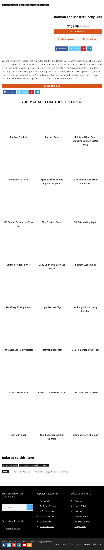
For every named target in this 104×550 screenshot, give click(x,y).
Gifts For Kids (43, 5)
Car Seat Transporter (19, 392)
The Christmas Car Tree (85, 392)
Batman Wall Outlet (85, 265)
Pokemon (78, 501)
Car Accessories (26, 472)
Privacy (78, 544)
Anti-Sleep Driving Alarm (18, 307)
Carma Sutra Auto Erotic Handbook (85, 182)
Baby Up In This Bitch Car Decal (52, 267)
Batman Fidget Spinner (18, 265)
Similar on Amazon (66, 39)
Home (57, 544)
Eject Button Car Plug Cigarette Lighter (52, 182)
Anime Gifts (45, 501)
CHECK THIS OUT (86, 32)
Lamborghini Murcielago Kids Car (85, 309)
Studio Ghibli (80, 506)
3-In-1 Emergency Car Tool (85, 350)
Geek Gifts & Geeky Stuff (28, 5)
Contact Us (86, 544)
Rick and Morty (81, 516)
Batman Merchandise (10, 5)
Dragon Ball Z (80, 526)
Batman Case (52, 137)
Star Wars (78, 511)
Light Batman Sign (52, 307)
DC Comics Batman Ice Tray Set (18, 224)
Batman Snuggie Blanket (85, 435)
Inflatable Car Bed (18, 180)
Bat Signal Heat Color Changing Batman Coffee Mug (85, 141)
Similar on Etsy (89, 39)
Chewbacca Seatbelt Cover (52, 392)
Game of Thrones (82, 521)
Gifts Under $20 (47, 526)
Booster (13, 472)
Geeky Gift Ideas (13, 528)
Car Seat (38, 472)
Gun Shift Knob (18, 435)
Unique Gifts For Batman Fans (57, 472)
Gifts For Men (46, 521)
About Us (97, 544)
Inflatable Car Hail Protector (18, 350)
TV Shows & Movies (48, 506)
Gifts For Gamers (47, 511)
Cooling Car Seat (18, 137)
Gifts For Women (47, 516)
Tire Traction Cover (52, 222)
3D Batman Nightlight (85, 222)
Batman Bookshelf (52, 350)
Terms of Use (67, 544)
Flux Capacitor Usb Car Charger (52, 437)
